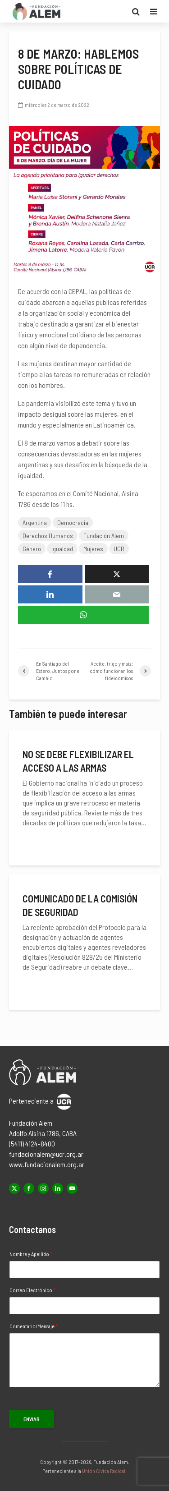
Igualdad (62, 548)
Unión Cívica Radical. (104, 1471)
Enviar (31, 1419)
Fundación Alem (103, 535)
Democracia (72, 522)
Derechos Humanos (48, 535)
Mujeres (93, 548)
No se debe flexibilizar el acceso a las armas (78, 760)
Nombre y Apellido (30, 1253)
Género (32, 548)
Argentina (35, 522)
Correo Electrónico (32, 1290)
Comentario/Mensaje (33, 1326)
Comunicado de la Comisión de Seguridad (80, 905)
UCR (119, 548)
